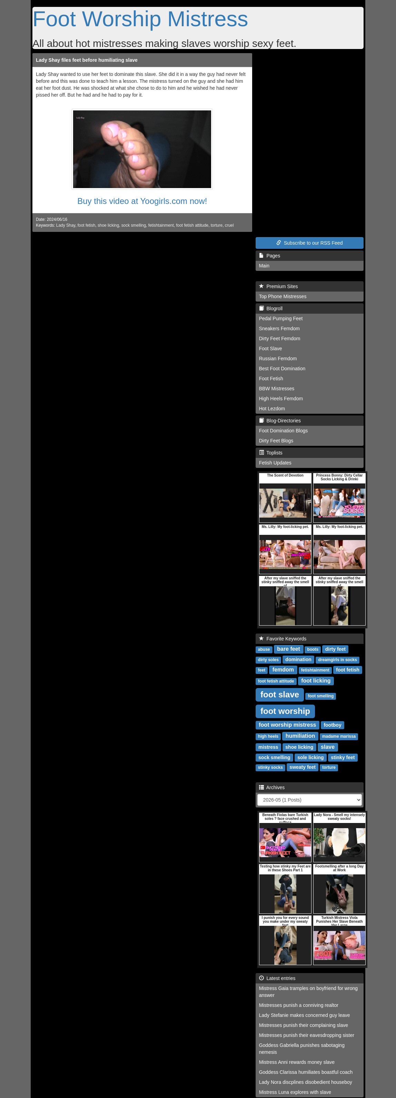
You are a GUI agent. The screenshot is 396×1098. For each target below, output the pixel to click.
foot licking (315, 681)
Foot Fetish (271, 378)
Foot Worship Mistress (140, 19)
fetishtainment (161, 225)
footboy (332, 725)
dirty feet (335, 649)
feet (261, 670)
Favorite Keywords (283, 638)
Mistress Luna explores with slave (295, 1092)
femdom (283, 670)
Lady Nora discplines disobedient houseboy (305, 1082)
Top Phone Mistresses (283, 296)
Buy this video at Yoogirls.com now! (142, 201)
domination (298, 659)
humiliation (300, 736)
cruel (229, 225)
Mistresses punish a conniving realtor (298, 1005)
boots (313, 649)
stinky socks (270, 767)
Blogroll (271, 308)
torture (216, 225)
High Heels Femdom (281, 398)
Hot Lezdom (272, 408)
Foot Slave (270, 348)
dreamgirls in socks (337, 659)
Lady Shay (65, 225)
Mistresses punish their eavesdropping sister (306, 1035)
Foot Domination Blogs (283, 430)
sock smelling (133, 225)
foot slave (279, 694)
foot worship (285, 711)
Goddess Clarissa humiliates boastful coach (306, 1072)
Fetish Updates (275, 462)
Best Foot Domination (282, 368)
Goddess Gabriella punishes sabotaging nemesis (302, 1048)
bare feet (288, 649)
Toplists (271, 452)
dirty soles (268, 659)
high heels (268, 736)
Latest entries (277, 978)
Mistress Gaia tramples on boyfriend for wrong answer (308, 992)
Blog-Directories (280, 420)
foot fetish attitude (192, 225)
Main (264, 265)
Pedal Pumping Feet (281, 318)
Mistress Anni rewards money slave (297, 1062)
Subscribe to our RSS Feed (309, 243)
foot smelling (321, 696)
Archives (272, 787)
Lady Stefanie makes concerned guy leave (304, 1015)
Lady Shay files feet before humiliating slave (87, 60)
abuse (264, 649)
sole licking (310, 757)
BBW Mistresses (277, 388)
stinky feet (343, 757)
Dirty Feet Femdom (279, 338)
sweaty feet (302, 767)
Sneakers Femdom (279, 328)
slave (328, 747)
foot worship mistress (287, 725)
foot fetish (87, 225)
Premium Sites (278, 286)
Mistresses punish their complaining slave (303, 1025)
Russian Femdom (278, 358)
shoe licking (108, 225)
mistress (268, 747)
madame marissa (339, 736)
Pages (269, 255)
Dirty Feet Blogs (276, 440)
